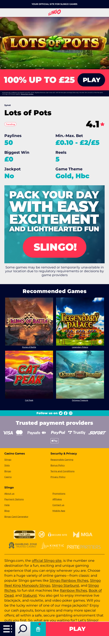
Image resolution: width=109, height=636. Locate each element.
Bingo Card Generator (16, 516)
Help (7, 505)
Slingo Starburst (65, 585)
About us (9, 493)
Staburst (30, 595)
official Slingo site (47, 560)
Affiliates (57, 499)
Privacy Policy (58, 477)
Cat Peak (29, 400)
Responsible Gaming (62, 459)
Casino (8, 477)
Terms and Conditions (62, 471)
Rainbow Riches (73, 590)
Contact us (58, 505)
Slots (7, 465)
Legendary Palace (80, 347)
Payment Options (14, 499)
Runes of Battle (29, 347)
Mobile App (58, 510)
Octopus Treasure (80, 400)
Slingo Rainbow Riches (69, 580)
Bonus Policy (58, 465)
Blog (6, 510)
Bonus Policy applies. (27, 94)
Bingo (7, 471)
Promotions (58, 493)
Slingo (7, 459)
